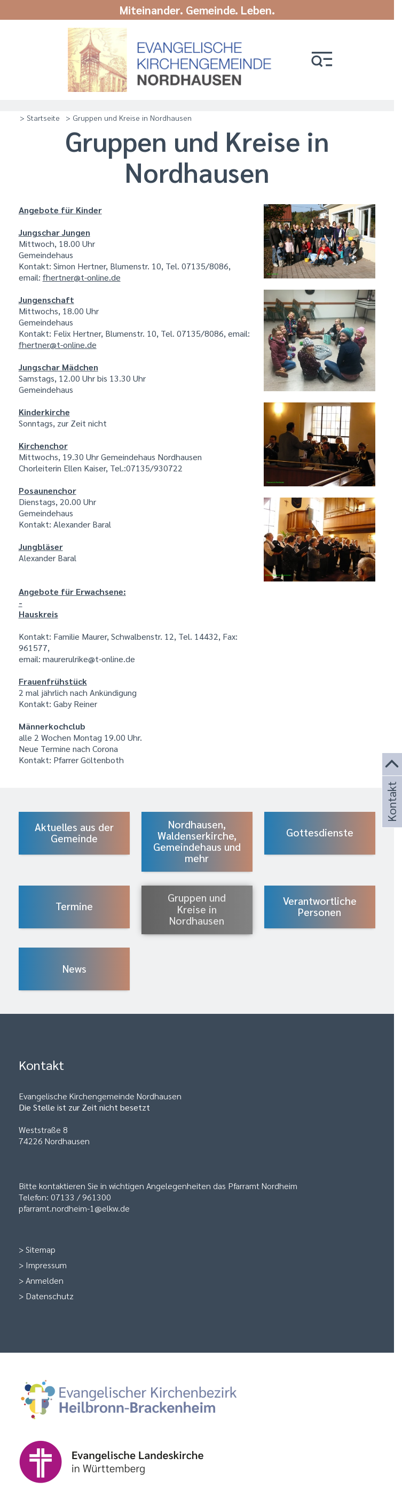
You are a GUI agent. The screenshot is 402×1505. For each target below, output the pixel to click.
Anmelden (45, 1280)
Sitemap (41, 1249)
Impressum (46, 1264)
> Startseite (40, 117)
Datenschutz (50, 1295)
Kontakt (390, 814)
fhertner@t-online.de (82, 277)
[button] (322, 60)
